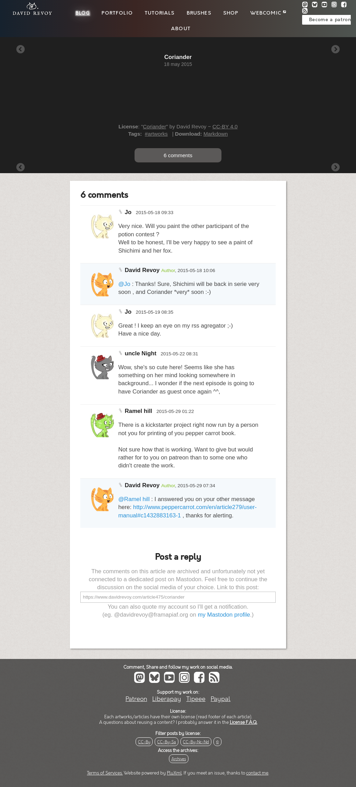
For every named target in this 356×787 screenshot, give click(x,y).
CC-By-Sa (166, 742)
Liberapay (166, 699)
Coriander (154, 126)
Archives (178, 759)
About (181, 29)
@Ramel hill (133, 499)
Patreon (136, 699)
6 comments (178, 155)
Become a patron (330, 20)
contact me (257, 773)
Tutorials (160, 13)
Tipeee (195, 699)
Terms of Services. (105, 773)
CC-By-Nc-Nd (196, 742)
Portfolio (117, 13)
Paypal (220, 699)
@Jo (124, 284)
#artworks (156, 134)
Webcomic (268, 13)
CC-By (144, 742)
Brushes (199, 13)
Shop (230, 13)
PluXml (174, 773)
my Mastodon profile (224, 614)
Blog (82, 13)
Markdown (215, 134)
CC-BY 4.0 (224, 126)
